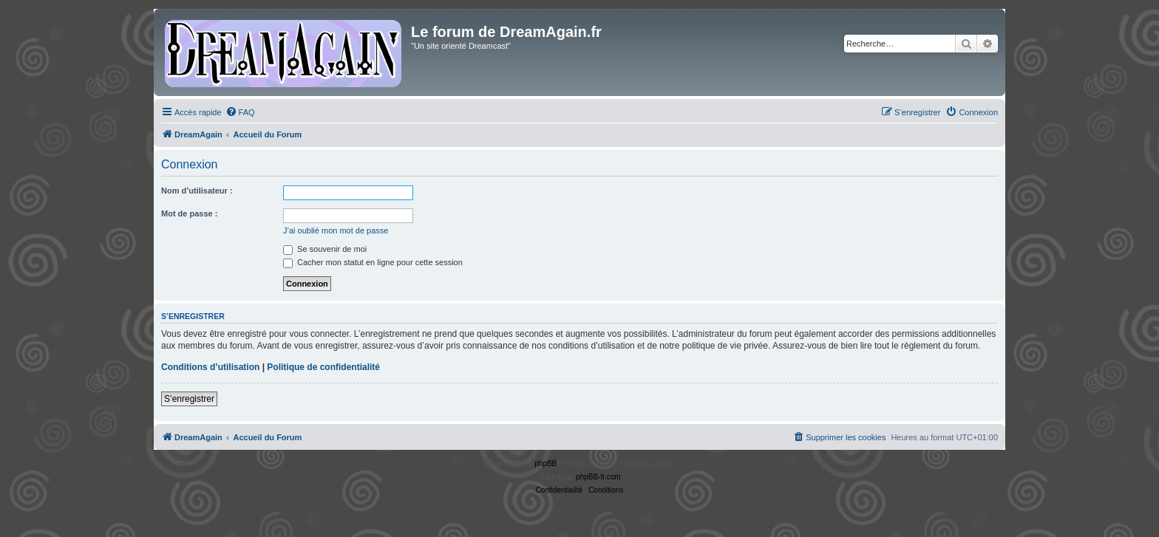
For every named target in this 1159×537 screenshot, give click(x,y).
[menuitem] (240, 112)
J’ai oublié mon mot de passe (335, 230)
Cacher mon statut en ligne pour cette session (373, 262)
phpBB (545, 463)
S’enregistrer (189, 399)
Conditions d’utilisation (210, 367)
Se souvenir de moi (325, 248)
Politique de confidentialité (323, 367)
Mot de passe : (189, 213)
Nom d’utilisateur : (197, 190)
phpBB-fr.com (598, 477)
